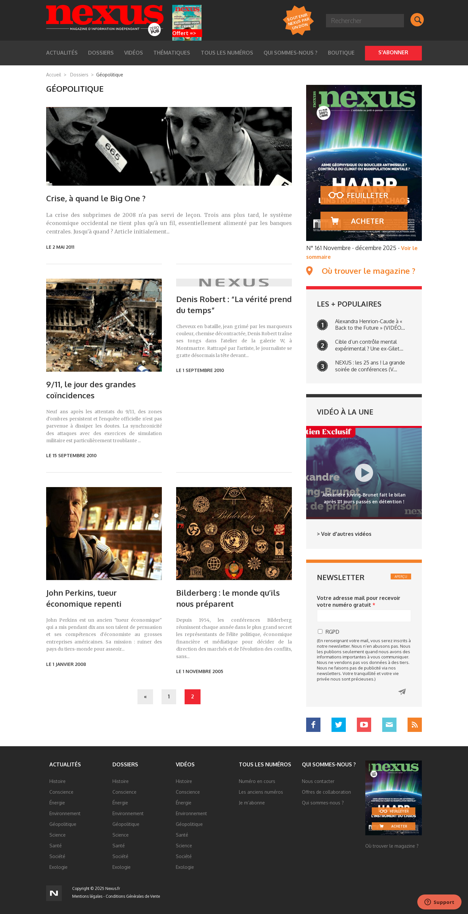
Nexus (104, 20)
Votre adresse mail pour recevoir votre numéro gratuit (358, 601)
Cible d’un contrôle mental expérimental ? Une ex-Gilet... (369, 345)
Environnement (65, 813)
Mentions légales (87, 896)
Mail (389, 725)
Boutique (341, 52)
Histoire (57, 781)
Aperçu (401, 576)
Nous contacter (318, 781)
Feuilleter (367, 195)
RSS (415, 725)
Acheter (367, 220)
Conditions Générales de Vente (133, 896)
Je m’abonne (252, 802)
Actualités (62, 52)
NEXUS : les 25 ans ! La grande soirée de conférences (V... (370, 366)
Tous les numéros (227, 52)
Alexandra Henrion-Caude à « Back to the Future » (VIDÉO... (370, 324)
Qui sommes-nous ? (291, 52)
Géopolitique (62, 824)
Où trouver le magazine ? (368, 270)
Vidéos (133, 52)
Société (57, 856)
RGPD (332, 632)
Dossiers (101, 52)
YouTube (364, 725)
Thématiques (171, 52)
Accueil (53, 74)
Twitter (339, 725)
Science (57, 835)
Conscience (61, 792)
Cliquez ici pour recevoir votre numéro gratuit (402, 692)
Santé (55, 845)
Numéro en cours (257, 781)
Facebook (313, 725)
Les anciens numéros (261, 792)
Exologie (58, 867)
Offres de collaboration (326, 792)
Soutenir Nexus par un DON (298, 21)
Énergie (57, 802)
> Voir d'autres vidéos (344, 534)
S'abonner (393, 52)
